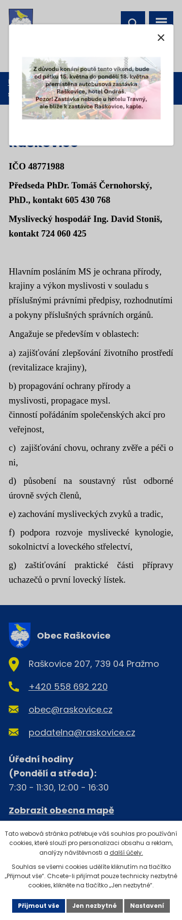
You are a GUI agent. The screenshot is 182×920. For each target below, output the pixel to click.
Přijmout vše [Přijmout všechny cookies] (38, 906)
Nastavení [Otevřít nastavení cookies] (147, 906)
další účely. (126, 852)
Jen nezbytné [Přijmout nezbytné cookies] (94, 906)
